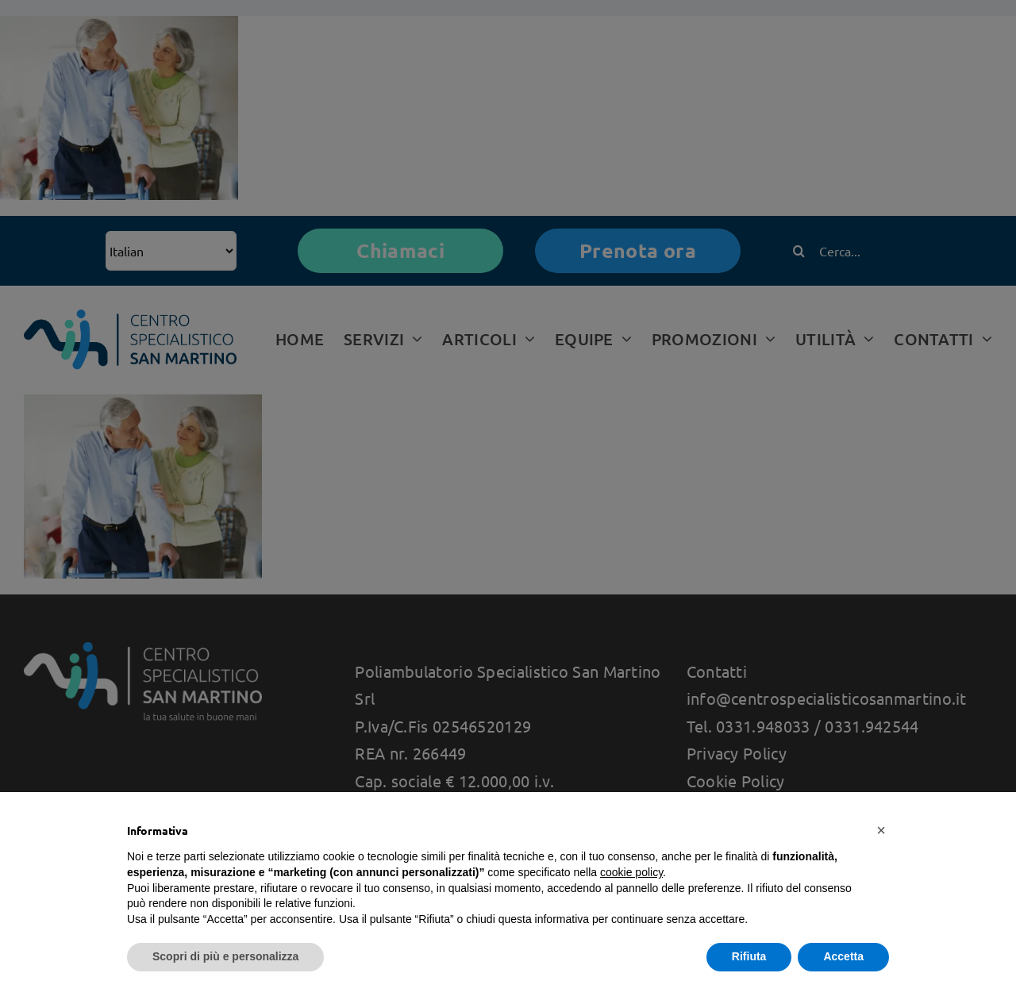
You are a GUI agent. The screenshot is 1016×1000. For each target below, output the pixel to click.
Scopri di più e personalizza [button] (225, 956)
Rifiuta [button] (749, 956)
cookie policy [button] (631, 872)
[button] (881, 830)
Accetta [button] (843, 956)
